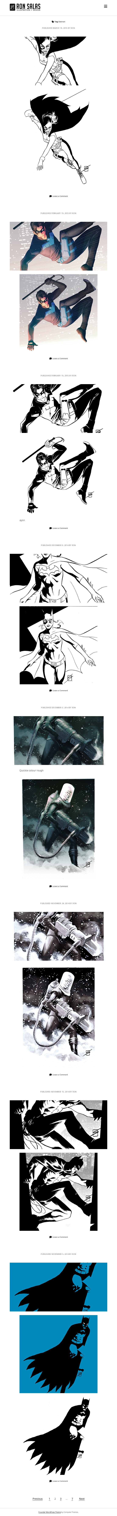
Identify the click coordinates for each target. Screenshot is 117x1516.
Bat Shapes (58, 1287)
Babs (58, 578)
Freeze (58, 740)
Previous (38, 1498)
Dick (58, 408)
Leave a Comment (60, 196)
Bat (58, 1124)
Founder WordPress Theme (50, 1512)
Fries (58, 936)
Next (82, 1498)
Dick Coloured (58, 246)
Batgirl (58, 61)
